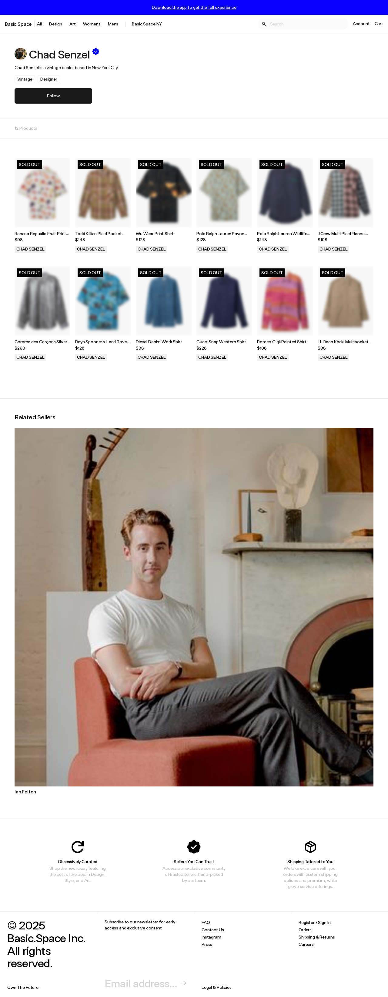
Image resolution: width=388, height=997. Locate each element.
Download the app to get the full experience (194, 7)
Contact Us (213, 929)
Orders (305, 929)
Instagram (211, 936)
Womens (92, 23)
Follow (53, 95)
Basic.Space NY (147, 23)
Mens (113, 23)
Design (55, 23)
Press (207, 944)
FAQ (206, 922)
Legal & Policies (217, 987)
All (39, 23)
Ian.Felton (25, 791)
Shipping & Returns (317, 936)
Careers (306, 944)
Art (72, 23)
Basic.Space (18, 24)
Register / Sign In (314, 922)
